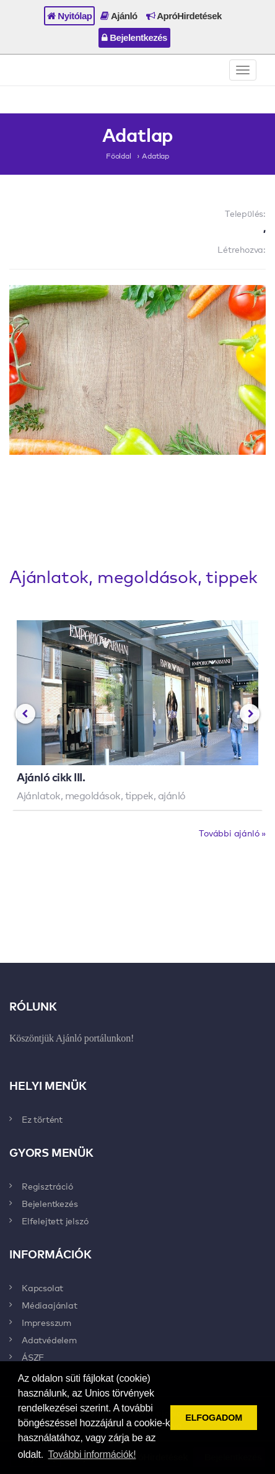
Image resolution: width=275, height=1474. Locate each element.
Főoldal (118, 155)
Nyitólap (69, 16)
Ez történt (42, 1119)
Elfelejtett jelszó (55, 1220)
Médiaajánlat (49, 1304)
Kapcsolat (42, 1287)
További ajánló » (232, 832)
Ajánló (118, 16)
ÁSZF (33, 1356)
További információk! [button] (92, 1454)
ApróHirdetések (184, 16)
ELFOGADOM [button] (213, 1418)
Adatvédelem (49, 1339)
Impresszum (46, 1322)
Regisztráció (47, 1185)
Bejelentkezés (134, 37)
